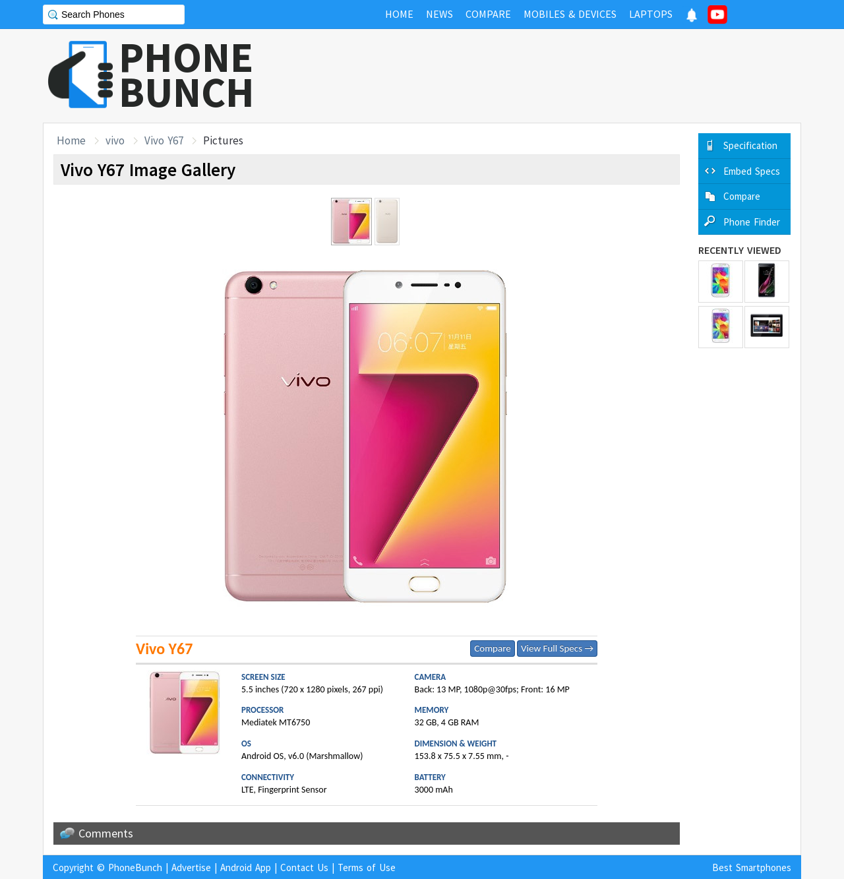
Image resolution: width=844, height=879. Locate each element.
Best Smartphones (751, 867)
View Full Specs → (557, 648)
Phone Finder (751, 222)
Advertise (191, 867)
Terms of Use (367, 867)
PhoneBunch (135, 867)
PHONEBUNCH (187, 74)
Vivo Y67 (163, 140)
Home (71, 140)
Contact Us (304, 867)
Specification (750, 145)
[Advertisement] (561, 76)
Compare (492, 648)
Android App (245, 867)
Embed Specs (751, 171)
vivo (115, 140)
